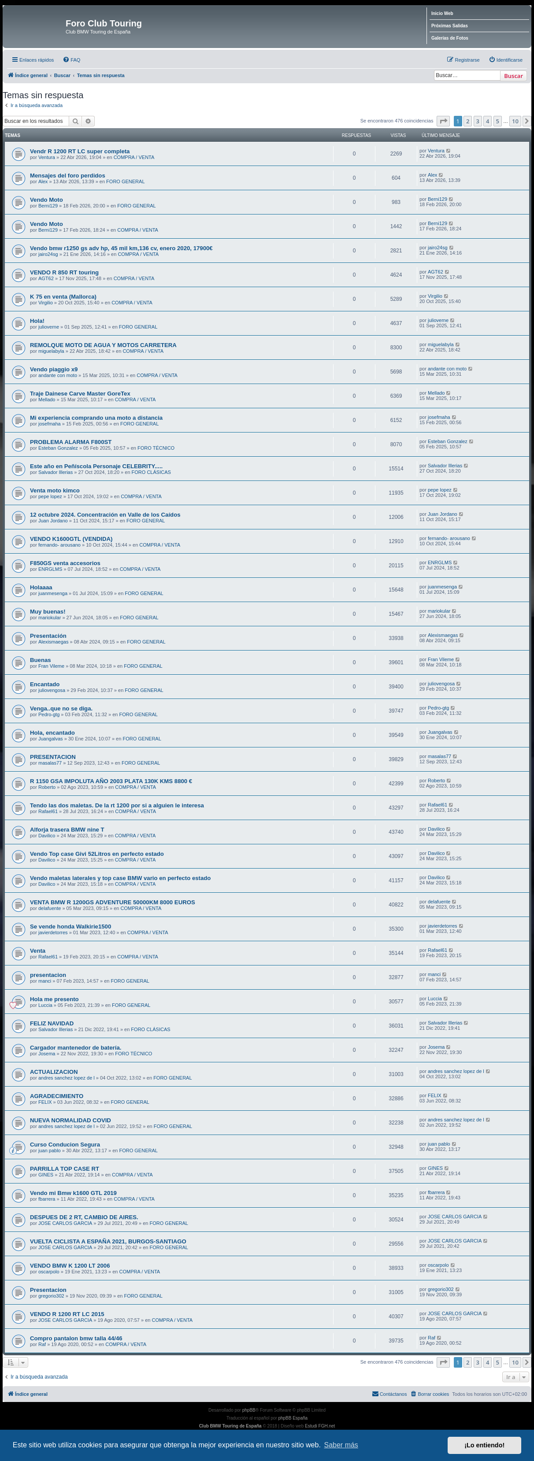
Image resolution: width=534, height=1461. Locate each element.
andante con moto (57, 375)
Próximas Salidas (449, 25)
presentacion (48, 975)
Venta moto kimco (55, 490)
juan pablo (49, 1150)
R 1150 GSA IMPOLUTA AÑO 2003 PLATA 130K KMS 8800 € (111, 781)
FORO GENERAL (125, 181)
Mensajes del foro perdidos (67, 175)
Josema (47, 1053)
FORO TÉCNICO (155, 448)
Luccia (45, 1005)
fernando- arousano (59, 544)
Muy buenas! (48, 611)
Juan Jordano (53, 520)
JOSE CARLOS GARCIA (65, 1223)
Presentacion (48, 1290)
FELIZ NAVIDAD (52, 1023)
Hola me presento (54, 999)
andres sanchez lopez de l (66, 1077)
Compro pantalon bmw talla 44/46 (76, 1338)
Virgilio (45, 302)
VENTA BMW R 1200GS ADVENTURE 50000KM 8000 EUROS (112, 902)
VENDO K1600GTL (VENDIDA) (71, 539)
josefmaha (49, 423)
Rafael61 (48, 811)
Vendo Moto (46, 199)
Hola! (37, 321)
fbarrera (47, 1199)
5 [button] (497, 121)
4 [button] (487, 121)
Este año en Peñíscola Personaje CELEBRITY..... (96, 466)
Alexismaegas (53, 641)
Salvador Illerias (55, 472)
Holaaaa (41, 587)
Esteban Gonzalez (58, 448)
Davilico (47, 835)
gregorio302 (51, 1295)
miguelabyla (51, 351)
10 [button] (515, 121)
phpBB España (293, 1418)
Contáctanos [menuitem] (389, 1394)
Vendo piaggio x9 (54, 369)
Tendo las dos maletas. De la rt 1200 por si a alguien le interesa (117, 805)
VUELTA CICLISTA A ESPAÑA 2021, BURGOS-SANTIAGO (108, 1241)
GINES (45, 1174)
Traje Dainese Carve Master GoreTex (80, 393)
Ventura (46, 157)
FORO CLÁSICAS (151, 472)
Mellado (47, 399)
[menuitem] (71, 60)
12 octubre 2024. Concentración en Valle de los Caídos (105, 514)
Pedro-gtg (48, 714)
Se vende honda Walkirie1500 (70, 926)
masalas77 (50, 763)
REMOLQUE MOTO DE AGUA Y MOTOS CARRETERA (103, 345)
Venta (37, 950)
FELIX (45, 1102)
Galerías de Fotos (449, 38)
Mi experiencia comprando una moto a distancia (96, 417)
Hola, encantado (52, 732)
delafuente (49, 908)
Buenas (40, 660)
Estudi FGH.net (320, 1426)
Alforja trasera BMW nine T (67, 829)
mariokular (49, 617)
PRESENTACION (53, 757)
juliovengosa (51, 690)
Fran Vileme (51, 666)
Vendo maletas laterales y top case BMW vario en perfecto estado (120, 878)
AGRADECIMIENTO (56, 1096)
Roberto (47, 787)
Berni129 (48, 205)
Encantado (44, 684)
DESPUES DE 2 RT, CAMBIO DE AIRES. (84, 1217)
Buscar (513, 76)
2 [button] (467, 121)
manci (44, 981)
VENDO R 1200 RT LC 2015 (67, 1314)
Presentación (48, 635)
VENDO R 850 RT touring (64, 272)
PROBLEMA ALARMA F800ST (70, 442)
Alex (43, 181)
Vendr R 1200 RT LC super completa (80, 151)
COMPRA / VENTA (134, 157)
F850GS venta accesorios (65, 563)
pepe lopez (50, 496)
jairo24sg (48, 254)
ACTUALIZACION (54, 1072)
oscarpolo (48, 1271)
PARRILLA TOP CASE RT (64, 1168)
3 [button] (477, 121)
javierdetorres (53, 932)
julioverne (48, 326)
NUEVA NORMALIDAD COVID (70, 1120)
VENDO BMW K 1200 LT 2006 (70, 1265)
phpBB (249, 1410)
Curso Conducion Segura (65, 1144)
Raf (42, 1344)
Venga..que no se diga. (61, 708)
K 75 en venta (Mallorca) (63, 296)
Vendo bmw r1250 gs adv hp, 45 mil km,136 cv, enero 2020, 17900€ (121, 248)
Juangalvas (50, 738)
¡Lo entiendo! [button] (484, 1445)
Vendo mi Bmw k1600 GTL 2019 (73, 1193)
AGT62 (46, 278)
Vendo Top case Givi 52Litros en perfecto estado (97, 854)
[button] (443, 121)
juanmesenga (52, 593)
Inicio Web (442, 13)
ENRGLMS (50, 569)
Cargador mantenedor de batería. (75, 1047)
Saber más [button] (341, 1445)
